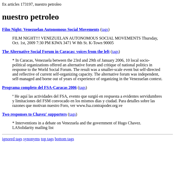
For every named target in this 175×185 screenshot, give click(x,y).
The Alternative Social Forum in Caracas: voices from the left (56, 51)
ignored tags (12, 139)
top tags (47, 139)
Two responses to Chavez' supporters (34, 114)
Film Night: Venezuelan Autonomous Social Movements (50, 29)
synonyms (31, 139)
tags (104, 29)
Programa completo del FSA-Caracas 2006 (39, 87)
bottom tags (64, 139)
